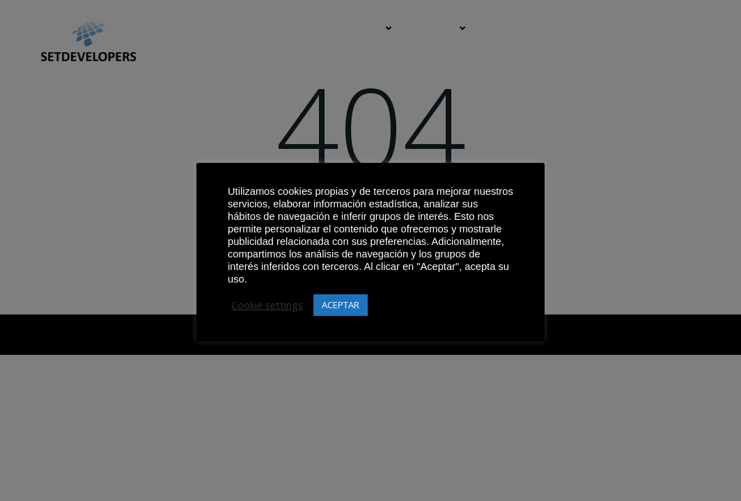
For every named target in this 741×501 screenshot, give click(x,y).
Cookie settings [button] (267, 305)
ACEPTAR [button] (340, 305)
